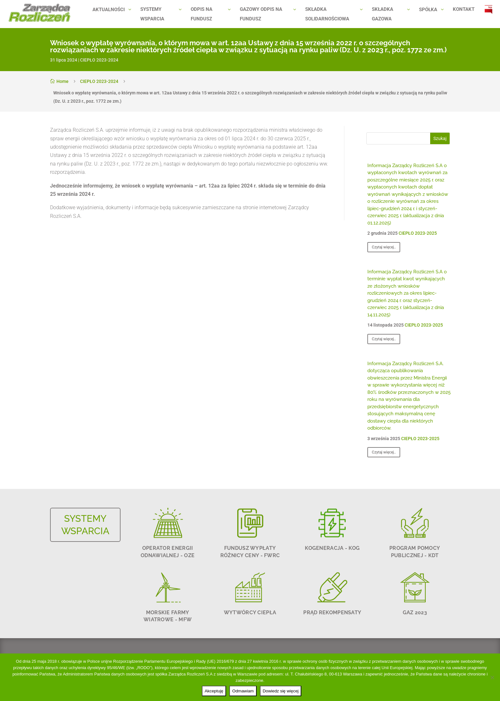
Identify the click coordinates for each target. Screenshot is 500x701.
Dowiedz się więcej (281, 691)
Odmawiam (243, 691)
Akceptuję (214, 691)
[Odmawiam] (492, 677)
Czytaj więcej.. (384, 247)
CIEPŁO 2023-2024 (99, 60)
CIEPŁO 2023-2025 (418, 233)
